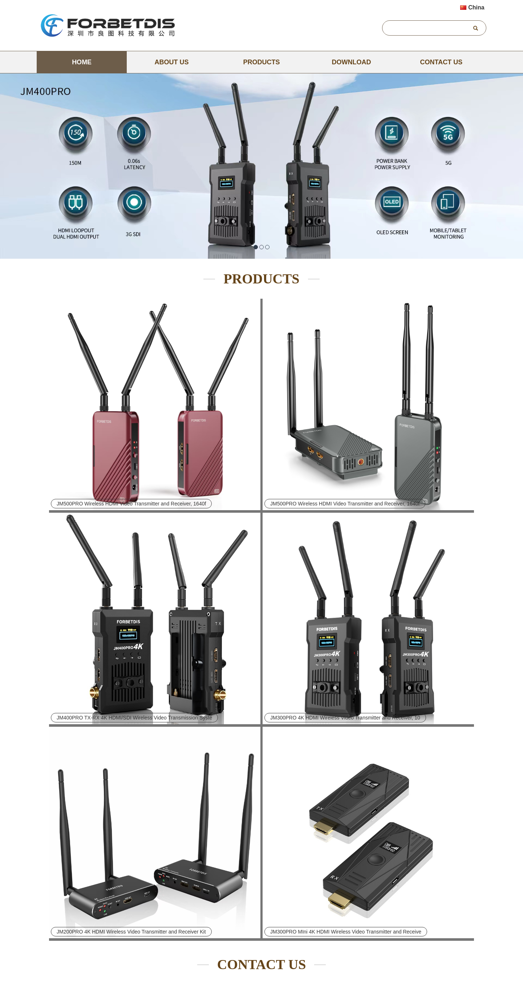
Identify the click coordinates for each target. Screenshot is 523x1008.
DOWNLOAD (351, 62)
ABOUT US (172, 62)
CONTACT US (441, 62)
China (472, 7)
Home (82, 62)
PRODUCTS (261, 62)
